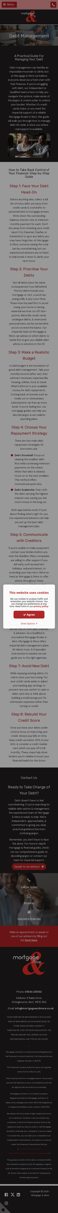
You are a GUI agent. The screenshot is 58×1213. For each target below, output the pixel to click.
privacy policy (41, 606)
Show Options (29, 623)
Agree (29, 614)
